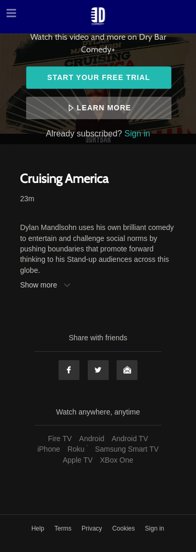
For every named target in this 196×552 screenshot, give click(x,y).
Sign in (137, 133)
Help (38, 528)
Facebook (69, 370)
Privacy (93, 528)
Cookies (124, 528)
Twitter (98, 370)
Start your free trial (98, 77)
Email (127, 370)
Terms (63, 528)
